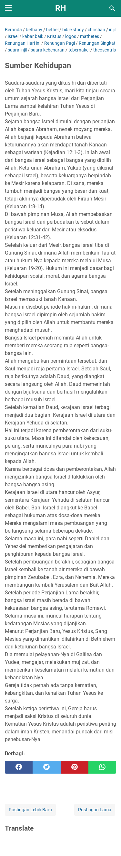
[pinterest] (74, 767)
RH (60, 8)
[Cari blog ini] (112, 8)
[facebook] (19, 767)
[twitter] (46, 767)
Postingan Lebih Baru (30, 809)
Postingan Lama (94, 809)
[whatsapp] (102, 767)
